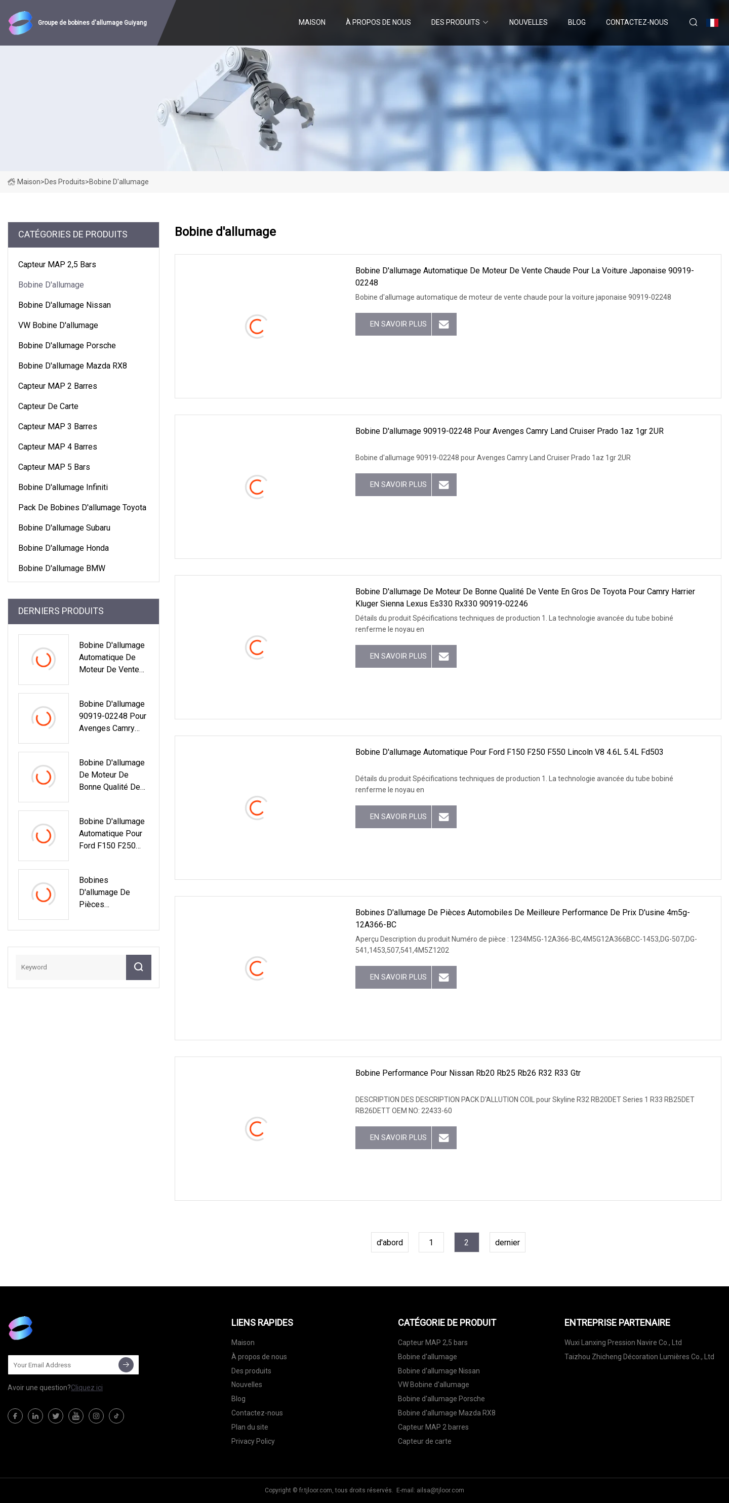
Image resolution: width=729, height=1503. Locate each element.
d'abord (390, 1242)
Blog (577, 22)
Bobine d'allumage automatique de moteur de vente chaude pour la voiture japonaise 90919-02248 (524, 277)
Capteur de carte (48, 406)
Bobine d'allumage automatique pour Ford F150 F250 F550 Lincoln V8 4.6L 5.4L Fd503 (509, 752)
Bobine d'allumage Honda (63, 548)
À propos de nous (378, 22)
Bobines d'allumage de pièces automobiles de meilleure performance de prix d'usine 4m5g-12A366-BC (522, 918)
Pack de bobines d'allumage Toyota (82, 507)
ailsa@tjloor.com (440, 1490)
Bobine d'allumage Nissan (64, 305)
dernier (507, 1242)
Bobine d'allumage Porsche (67, 345)
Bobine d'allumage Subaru (64, 528)
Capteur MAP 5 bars (54, 467)
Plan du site (249, 1427)
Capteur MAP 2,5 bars (57, 264)
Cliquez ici (87, 1388)
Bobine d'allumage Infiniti (63, 487)
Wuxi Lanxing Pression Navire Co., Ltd (623, 1342)
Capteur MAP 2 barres (57, 386)
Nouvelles (528, 22)
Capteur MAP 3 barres (57, 426)
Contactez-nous (637, 22)
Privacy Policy (253, 1441)
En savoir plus (398, 324)
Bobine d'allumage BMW (61, 568)
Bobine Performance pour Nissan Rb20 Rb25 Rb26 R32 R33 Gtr (468, 1073)
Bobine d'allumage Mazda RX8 (72, 366)
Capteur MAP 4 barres (57, 447)
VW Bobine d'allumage (58, 325)
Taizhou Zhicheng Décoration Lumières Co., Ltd (639, 1357)
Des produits (455, 22)
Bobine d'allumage (51, 285)
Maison (312, 22)
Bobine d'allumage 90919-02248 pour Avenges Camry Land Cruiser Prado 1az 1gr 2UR (509, 431)
